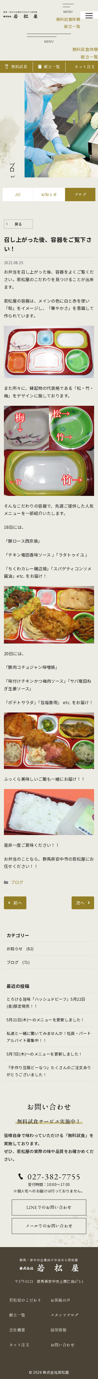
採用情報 (58, 1330)
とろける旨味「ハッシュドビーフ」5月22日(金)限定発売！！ (46, 1002)
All (17, 194)
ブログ (80, 194)
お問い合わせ (62, 1345)
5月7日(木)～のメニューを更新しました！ (44, 1054)
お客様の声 (60, 1300)
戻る (18, 224)
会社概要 (17, 1330)
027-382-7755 (54, 1176)
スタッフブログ (64, 1315)
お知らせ (49, 194)
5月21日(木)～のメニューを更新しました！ (46, 1019)
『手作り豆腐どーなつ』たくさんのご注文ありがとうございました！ (49, 1071)
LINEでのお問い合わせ (49, 1207)
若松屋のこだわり (25, 1300)
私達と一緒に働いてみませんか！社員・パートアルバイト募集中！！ (49, 1036)
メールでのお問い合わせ (48, 1226)
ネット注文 (19, 1345)
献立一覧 (17, 1315)
